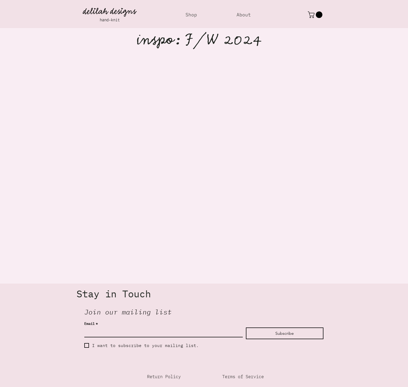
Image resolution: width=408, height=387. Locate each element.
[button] (316, 14)
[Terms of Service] (243, 376)
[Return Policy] (164, 376)
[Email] (162, 332)
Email (91, 323)
